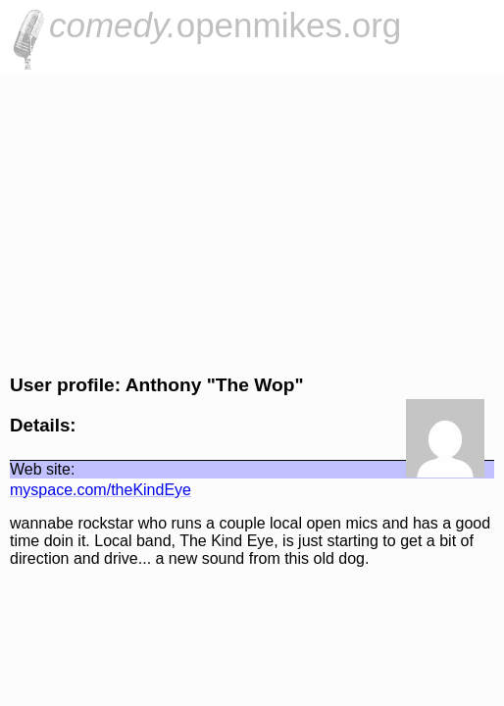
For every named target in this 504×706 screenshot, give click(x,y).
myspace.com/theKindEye (100, 489)
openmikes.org (225, 25)
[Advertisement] (252, 221)
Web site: (42, 469)
